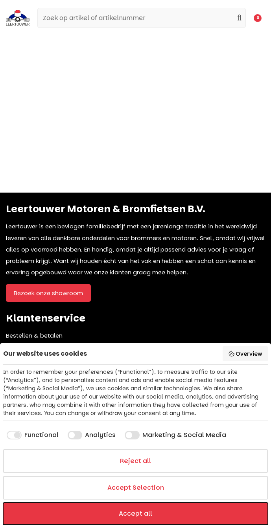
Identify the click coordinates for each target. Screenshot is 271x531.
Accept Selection (135, 487)
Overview (245, 354)
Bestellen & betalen (34, 335)
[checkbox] (31, 435)
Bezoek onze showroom (48, 293)
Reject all (135, 460)
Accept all (135, 513)
